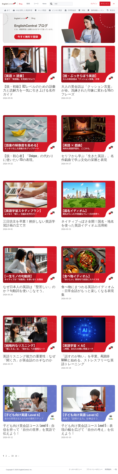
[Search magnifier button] (51, 3)
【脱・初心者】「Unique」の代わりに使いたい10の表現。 (28, 157)
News (44, 4)
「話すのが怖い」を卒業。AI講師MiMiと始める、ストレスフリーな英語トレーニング (87, 360)
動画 (28, 4)
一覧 (115, 469)
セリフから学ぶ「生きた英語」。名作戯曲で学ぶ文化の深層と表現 (87, 157)
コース (36, 4)
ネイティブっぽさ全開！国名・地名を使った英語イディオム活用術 (87, 223)
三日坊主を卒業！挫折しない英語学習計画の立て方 (29, 223)
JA (114, 4)
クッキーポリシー (75, 469)
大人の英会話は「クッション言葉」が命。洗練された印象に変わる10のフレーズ (87, 90)
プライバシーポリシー (94, 469)
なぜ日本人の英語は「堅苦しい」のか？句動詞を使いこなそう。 (29, 288)
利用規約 (108, 469)
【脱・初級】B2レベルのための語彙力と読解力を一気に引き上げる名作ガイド (29, 90)
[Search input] (63, 3)
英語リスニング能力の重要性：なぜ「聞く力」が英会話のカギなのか (29, 358)
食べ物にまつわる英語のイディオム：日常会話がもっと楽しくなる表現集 (87, 290)
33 (12, 456)
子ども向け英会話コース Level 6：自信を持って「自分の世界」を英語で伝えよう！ (29, 429)
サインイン (105, 4)
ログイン (94, 4)
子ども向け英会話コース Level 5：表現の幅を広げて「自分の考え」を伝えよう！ (87, 429)
